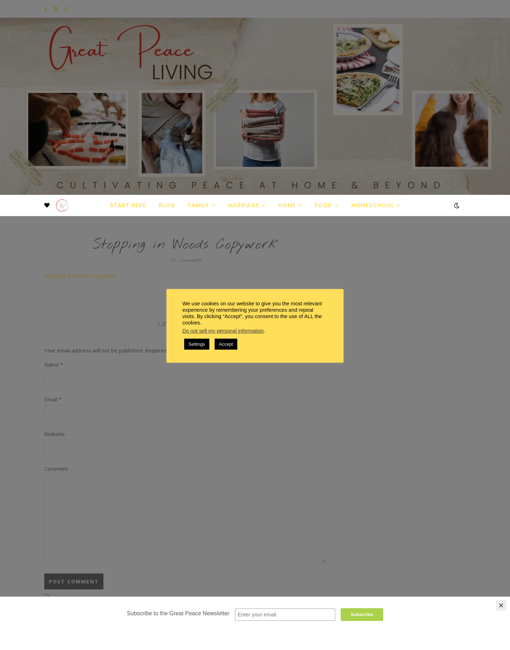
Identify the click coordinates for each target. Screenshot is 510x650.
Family (198, 205)
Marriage (243, 205)
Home (287, 205)
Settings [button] (196, 344)
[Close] (501, 605)
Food (323, 205)
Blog (167, 205)
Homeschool (372, 205)
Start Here (128, 205)
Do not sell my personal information (223, 331)
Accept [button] (226, 344)
